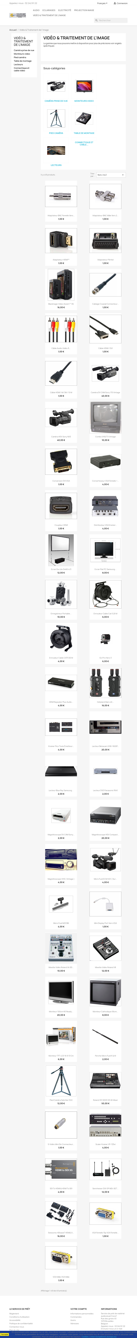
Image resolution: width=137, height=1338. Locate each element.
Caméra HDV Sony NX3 (61, 436)
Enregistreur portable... (61, 613)
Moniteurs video (22, 54)
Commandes (76, 1317)
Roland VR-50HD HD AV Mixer (105, 1100)
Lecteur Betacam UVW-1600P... (105, 746)
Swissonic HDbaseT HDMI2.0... (61, 1232)
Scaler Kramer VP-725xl (106, 1144)
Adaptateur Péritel (105, 260)
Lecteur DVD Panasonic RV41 (105, 790)
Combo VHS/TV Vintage (105, 436)
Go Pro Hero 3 (105, 658)
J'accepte (4, 1334)
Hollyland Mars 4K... (105, 702)
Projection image (84, 10)
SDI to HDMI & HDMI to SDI (61, 1188)
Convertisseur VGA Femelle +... (105, 481)
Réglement (14, 1313)
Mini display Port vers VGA (105, 923)
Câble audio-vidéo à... (61, 348)
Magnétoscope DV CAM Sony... (61, 834)
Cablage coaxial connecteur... (105, 304)
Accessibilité (14, 1320)
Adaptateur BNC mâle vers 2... (105, 215)
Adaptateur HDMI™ (61, 260)
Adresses (74, 1323)
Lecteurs (18, 64)
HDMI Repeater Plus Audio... (61, 702)
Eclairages (48, 10)
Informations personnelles (81, 1313)
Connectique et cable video (21, 69)
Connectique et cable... (84, 143)
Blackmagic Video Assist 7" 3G (61, 304)
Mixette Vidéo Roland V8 (105, 967)
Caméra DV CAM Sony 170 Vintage (105, 392)
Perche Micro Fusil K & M (105, 1056)
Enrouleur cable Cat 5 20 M (105, 613)
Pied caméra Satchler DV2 (61, 1100)
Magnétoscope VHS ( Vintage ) (61, 879)
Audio (36, 10)
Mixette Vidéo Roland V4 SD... (61, 967)
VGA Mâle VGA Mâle (61, 1277)
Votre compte (78, 1309)
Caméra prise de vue (24, 50)
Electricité (64, 10)
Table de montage (23, 61)
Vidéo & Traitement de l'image (49, 15)
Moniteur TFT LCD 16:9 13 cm (61, 1056)
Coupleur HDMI (61, 525)
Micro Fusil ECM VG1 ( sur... (105, 879)
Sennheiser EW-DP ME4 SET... (105, 1188)
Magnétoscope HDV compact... (105, 834)
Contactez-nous (16, 1327)
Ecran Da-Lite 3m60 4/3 (61, 569)
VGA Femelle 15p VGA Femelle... (105, 1232)
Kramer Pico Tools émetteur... (61, 746)
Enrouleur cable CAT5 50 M (61, 658)
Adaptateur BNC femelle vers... (61, 215)
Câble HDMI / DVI (105, 348)
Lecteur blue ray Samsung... (61, 790)
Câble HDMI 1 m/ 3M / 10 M (61, 392)
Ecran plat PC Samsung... (105, 569)
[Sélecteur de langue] (102, 3)
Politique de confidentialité (21, 1323)
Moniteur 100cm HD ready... (61, 1011)
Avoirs (73, 1320)
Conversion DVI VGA (61, 481)
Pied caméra (20, 57)
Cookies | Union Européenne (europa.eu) (99, 1337)
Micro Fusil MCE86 (61, 923)
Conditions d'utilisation (19, 1317)
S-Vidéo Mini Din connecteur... (61, 1144)
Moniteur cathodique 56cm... (105, 1011)
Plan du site (14, 1330)
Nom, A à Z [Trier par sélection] (111, 174)
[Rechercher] (111, 20)
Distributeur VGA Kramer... (105, 525)
